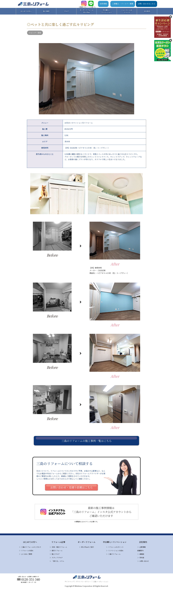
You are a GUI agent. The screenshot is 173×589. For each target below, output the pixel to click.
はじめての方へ (26, 11)
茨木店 (141, 557)
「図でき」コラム (58, 561)
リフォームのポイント (116, 547)
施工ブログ (55, 554)
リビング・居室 (35, 32)
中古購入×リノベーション (106, 11)
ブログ (66, 11)
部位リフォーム (57, 550)
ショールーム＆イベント (126, 11)
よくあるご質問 (26, 554)
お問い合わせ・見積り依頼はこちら (71, 487)
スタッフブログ (57, 557)
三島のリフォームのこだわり (31, 547)
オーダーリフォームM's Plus (86, 11)
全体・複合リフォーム (59, 547)
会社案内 (147, 11)
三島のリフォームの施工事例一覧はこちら (86, 441)
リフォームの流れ (27, 550)
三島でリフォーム (114, 554)
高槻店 (141, 554)
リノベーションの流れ (115, 550)
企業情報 (142, 547)
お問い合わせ (144, 561)
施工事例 (46, 11)
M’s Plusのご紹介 (87, 547)
